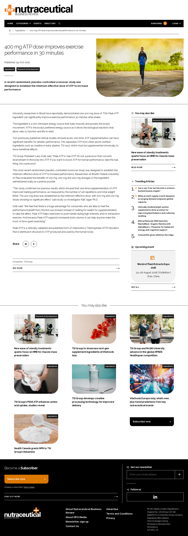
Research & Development (28, 69)
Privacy (110, 518)
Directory (50, 23)
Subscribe (158, 23)
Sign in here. (29, 487)
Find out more (12, 497)
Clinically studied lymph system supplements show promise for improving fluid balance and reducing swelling (156, 212)
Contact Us (72, 526)
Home (10, 23)
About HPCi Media (76, 517)
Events (37, 23)
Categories (22, 23)
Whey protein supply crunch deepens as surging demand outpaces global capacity (156, 199)
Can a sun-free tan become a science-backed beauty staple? (156, 190)
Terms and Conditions (119, 513)
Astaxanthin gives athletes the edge (156, 235)
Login (175, 23)
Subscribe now (142, 421)
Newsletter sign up (77, 521)
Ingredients (9, 69)
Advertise (112, 509)
